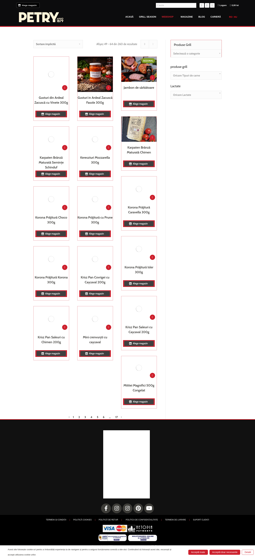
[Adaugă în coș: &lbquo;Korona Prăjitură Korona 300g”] (64, 267)
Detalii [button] (248, 552)
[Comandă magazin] (58, 44)
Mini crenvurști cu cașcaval (95, 339)
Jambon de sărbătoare (139, 88)
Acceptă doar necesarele (225, 552)
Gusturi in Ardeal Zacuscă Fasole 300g (95, 100)
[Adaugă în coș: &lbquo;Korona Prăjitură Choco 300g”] (64, 207)
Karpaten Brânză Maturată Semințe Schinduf (51, 162)
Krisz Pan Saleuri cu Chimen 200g (51, 339)
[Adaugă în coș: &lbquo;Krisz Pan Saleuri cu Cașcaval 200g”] (152, 317)
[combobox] (196, 53)
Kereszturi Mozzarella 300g (95, 160)
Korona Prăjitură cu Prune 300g (95, 219)
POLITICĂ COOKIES (82, 520)
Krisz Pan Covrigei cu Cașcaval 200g (95, 279)
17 (116, 417)
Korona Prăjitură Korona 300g (51, 279)
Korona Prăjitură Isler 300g (139, 269)
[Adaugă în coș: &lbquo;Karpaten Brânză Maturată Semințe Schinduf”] (64, 147)
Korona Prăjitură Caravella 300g (139, 209)
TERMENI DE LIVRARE (175, 520)
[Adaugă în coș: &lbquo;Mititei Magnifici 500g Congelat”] (152, 375)
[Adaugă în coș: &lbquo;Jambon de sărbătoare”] (152, 77)
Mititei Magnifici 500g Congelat (139, 387)
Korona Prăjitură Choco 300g (51, 219)
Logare (222, 5)
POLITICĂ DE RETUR (108, 520)
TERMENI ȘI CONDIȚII (56, 520)
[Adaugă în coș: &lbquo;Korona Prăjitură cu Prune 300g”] (108, 207)
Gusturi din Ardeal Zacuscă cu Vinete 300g (51, 100)
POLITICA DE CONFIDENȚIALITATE (142, 520)
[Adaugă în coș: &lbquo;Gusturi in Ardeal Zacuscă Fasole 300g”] (108, 87)
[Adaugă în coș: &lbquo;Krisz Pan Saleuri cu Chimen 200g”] (64, 327)
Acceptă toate (198, 552)
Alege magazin (28, 5)
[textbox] (186, 53)
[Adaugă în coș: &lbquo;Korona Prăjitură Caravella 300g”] (152, 197)
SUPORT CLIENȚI (201, 520)
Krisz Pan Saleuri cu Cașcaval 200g (138, 329)
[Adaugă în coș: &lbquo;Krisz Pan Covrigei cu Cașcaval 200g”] (108, 267)
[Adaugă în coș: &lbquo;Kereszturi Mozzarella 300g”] (108, 147)
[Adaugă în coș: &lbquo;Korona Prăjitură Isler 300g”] (152, 257)
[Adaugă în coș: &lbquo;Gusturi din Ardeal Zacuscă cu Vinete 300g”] (64, 87)
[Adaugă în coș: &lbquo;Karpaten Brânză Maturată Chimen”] (152, 137)
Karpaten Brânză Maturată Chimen (139, 149)
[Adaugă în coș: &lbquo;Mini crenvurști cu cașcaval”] (108, 327)
